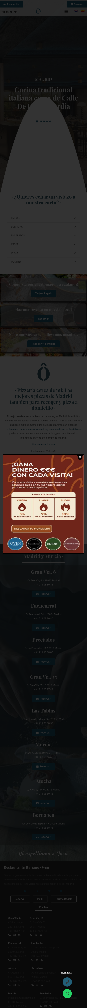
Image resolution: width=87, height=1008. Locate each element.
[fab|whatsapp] (67, 993)
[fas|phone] (67, 982)
